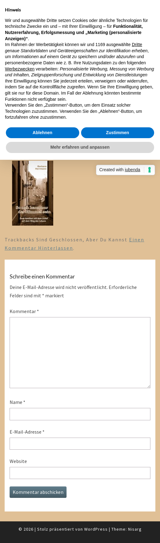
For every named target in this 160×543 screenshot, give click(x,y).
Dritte (137, 44)
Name (17, 402)
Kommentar (24, 311)
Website (18, 461)
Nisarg (135, 529)
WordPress (96, 529)
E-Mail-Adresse (27, 432)
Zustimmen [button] (117, 132)
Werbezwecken (19, 68)
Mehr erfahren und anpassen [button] (80, 147)
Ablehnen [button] (42, 132)
